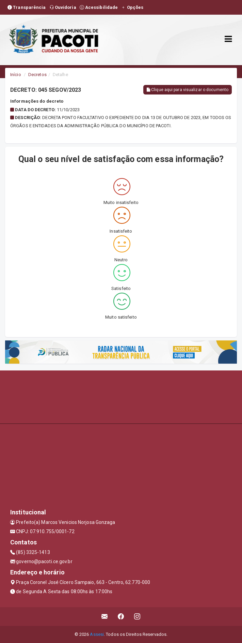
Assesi (97, 634)
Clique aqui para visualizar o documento (187, 89)
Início (15, 74)
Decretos (37, 74)
